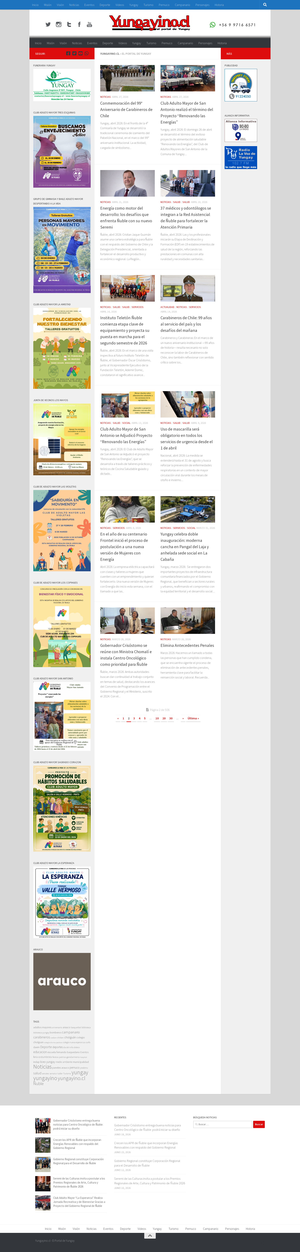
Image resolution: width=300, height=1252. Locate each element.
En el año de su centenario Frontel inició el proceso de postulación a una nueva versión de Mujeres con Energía (124, 546)
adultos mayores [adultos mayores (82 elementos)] (42, 1027)
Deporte (105, 5)
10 (157, 718)
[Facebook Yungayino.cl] (68, 53)
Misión (47, 5)
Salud (176, 202)
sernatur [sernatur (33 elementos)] (53, 1073)
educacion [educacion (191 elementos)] (40, 1052)
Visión (60, 5)
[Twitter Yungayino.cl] (74, 53)
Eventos (89, 5)
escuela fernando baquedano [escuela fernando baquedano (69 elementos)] (63, 1052)
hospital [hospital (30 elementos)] (83, 1057)
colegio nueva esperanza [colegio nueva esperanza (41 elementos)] (74, 1042)
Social (126, 423)
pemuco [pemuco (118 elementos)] (75, 1067)
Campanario (182, 5)
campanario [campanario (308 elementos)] (71, 1032)
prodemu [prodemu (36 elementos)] (84, 1067)
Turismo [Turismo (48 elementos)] (67, 1073)
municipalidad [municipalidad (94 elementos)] (81, 1062)
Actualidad (167, 307)
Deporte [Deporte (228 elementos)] (46, 1047)
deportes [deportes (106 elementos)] (57, 1047)
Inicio (35, 5)
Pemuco (164, 5)
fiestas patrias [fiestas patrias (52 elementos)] (59, 1057)
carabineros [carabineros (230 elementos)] (41, 1037)
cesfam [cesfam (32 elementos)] (54, 1037)
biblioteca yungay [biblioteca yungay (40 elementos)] (41, 1032)
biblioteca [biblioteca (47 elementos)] (86, 1027)
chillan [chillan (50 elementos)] (60, 1037)
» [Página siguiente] (183, 718)
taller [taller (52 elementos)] (60, 1073)
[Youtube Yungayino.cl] (80, 53)
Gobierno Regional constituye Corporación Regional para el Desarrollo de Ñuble (147, 1163)
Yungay (133, 5)
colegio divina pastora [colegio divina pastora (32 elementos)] (53, 1042)
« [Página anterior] (118, 718)
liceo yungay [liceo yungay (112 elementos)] (47, 1062)
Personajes (202, 5)
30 (170, 718)
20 (163, 718)
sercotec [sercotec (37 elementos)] (45, 1073)
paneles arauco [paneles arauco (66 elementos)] (60, 1067)
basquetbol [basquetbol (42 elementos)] (76, 1027)
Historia (219, 5)
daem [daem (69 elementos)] (36, 1047)
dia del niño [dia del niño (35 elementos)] (68, 1047)
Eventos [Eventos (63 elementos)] (84, 1052)
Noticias (74, 5)
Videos (120, 5)
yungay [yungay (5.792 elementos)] (80, 1072)
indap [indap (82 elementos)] (36, 1062)
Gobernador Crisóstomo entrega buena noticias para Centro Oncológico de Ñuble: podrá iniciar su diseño (78, 1124)
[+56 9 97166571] (86, 53)
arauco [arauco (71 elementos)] (66, 1027)
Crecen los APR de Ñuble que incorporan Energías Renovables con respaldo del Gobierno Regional (77, 1144)
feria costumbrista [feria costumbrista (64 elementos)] (42, 1057)
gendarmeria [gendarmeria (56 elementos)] (73, 1057)
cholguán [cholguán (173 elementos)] (70, 1037)
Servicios (137, 307)
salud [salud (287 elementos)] (37, 1073)
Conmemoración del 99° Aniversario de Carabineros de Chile (126, 109)
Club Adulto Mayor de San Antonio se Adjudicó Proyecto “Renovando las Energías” (126, 435)
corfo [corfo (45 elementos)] (88, 1042)
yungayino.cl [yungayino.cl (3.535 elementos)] (71, 1078)
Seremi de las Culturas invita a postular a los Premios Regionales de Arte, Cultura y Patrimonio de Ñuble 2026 (79, 1182)
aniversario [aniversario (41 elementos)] (57, 1027)
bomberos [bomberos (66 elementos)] (55, 1032)
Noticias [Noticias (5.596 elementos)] (42, 1066)
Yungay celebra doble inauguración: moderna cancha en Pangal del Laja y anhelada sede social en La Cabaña (185, 546)
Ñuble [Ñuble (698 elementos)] (38, 1083)
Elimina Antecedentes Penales (187, 645)
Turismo (148, 5)
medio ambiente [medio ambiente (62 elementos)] (64, 1062)
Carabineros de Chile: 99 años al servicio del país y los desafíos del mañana (186, 324)
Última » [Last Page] (193, 718)
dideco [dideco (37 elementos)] (77, 1047)
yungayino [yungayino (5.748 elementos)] (45, 1078)
